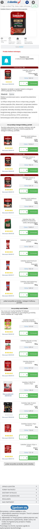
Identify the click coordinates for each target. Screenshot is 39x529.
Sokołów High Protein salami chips (28, 403)
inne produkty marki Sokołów (19, 308)
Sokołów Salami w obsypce (29, 71)
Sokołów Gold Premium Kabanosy (29, 261)
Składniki (4, 94)
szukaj (34, 6)
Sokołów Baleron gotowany (28, 362)
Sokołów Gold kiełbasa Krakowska (28, 137)
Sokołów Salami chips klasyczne (28, 424)
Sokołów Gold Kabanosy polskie (28, 240)
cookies (18, 511)
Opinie (11, 94)
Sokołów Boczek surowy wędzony (29, 341)
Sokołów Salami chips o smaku (29, 445)
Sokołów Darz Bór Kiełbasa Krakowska (29, 220)
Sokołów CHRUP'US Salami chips (28, 383)
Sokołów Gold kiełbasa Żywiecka (28, 199)
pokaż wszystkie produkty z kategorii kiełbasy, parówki (19, 302)
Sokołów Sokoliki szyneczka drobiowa (29, 320)
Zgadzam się (19, 507)
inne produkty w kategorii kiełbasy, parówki (19, 125)
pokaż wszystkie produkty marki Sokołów (19, 464)
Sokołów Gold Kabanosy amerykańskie (28, 282)
